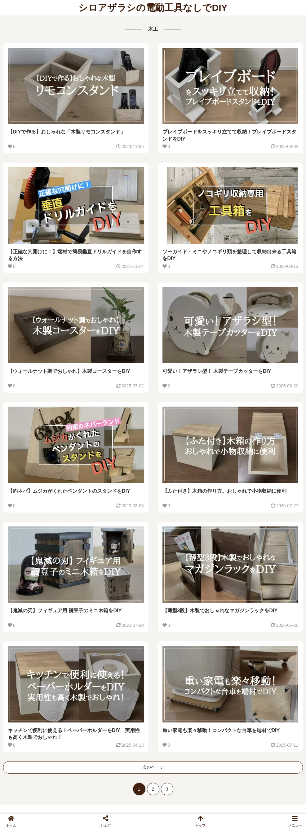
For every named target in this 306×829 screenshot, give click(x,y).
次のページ (153, 767)
